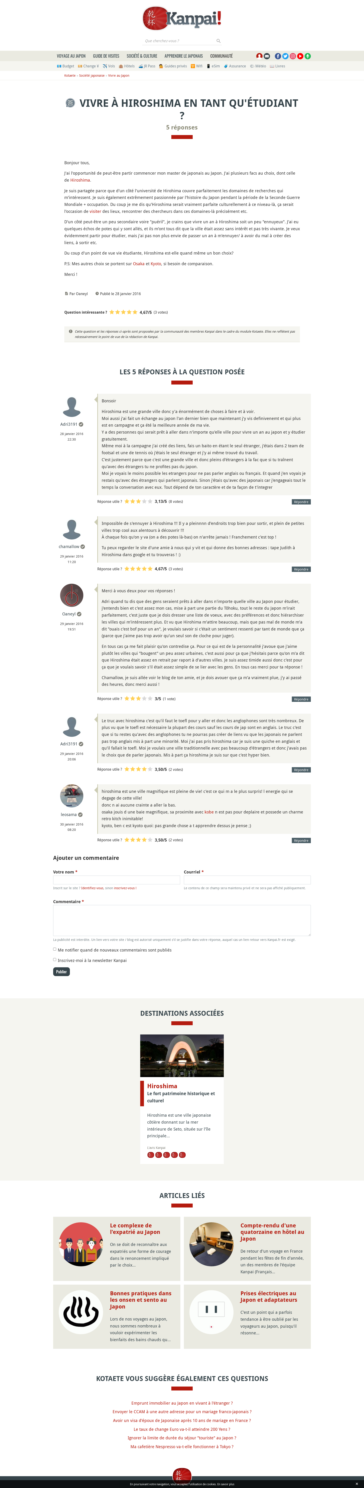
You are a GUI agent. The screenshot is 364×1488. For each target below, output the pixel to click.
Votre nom (65, 872)
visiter (95, 211)
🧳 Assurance (235, 66)
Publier (61, 971)
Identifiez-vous (92, 888)
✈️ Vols (109, 66)
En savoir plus (225, 1484)
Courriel (194, 872)
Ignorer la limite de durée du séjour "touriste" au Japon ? (182, 1438)
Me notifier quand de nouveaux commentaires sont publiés (115, 950)
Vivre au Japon (118, 75)
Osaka (139, 263)
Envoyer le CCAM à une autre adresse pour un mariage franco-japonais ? (182, 1411)
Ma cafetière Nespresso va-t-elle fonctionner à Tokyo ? (182, 1446)
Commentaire (68, 901)
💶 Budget (65, 66)
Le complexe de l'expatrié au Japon (135, 1229)
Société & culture (142, 56)
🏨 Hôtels (127, 66)
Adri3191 (69, 424)
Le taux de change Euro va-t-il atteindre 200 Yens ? (182, 1429)
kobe (209, 812)
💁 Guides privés (173, 66)
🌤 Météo (258, 66)
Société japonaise (92, 75)
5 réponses (182, 127)
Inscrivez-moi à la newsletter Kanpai (92, 960)
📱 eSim (213, 66)
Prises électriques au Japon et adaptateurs (268, 1296)
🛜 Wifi (196, 66)
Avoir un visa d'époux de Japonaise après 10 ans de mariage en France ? (182, 1420)
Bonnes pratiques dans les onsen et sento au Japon (141, 1300)
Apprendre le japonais (184, 56)
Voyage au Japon (71, 56)
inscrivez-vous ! (125, 888)
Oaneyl (69, 614)
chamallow (69, 546)
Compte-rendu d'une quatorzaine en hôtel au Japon (272, 1232)
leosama (69, 814)
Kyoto (156, 263)
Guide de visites (106, 56)
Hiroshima (80, 180)
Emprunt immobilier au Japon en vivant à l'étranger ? (182, 1403)
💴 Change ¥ (88, 66)
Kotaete (70, 75)
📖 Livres (277, 66)
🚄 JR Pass (146, 66)
